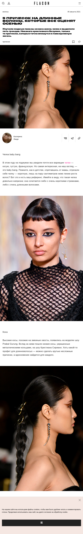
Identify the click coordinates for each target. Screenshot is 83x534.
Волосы (6, 12)
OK (42, 522)
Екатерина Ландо (18, 138)
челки (67, 162)
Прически (6, 42)
